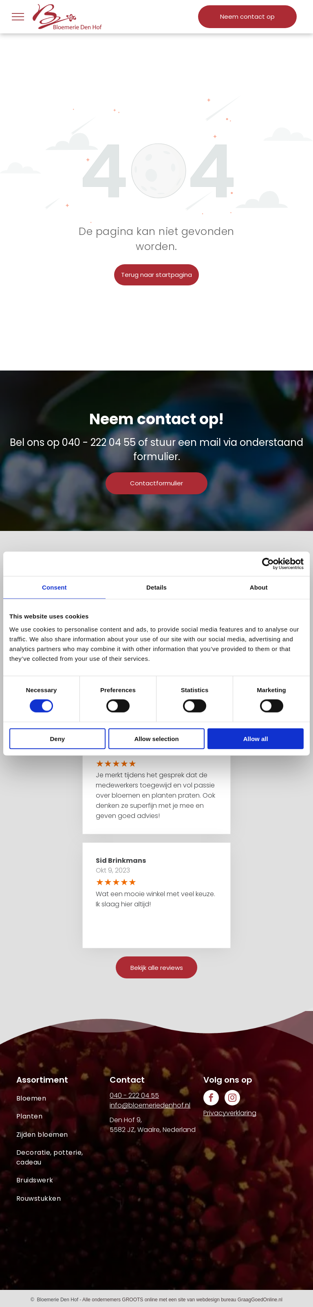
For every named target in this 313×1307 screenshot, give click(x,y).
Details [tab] (156, 587)
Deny (57, 738)
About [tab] (259, 587)
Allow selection (156, 738)
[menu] (18, 16)
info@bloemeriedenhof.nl (150, 1105)
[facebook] (211, 1098)
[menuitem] (63, 1098)
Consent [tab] (54, 587)
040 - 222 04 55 (99, 442)
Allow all (255, 738)
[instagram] (232, 1098)
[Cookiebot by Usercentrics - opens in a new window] (268, 564)
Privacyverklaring (229, 1113)
